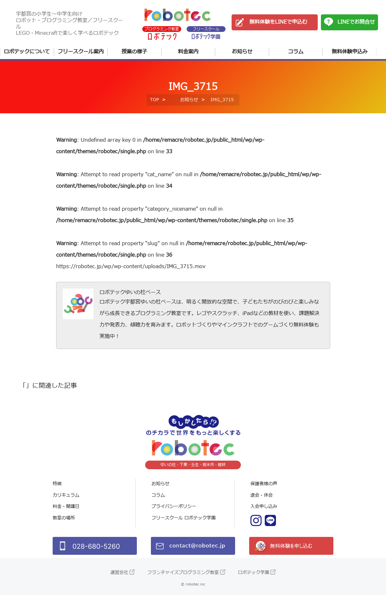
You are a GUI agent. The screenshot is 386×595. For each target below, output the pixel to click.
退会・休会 (261, 495)
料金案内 (188, 52)
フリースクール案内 (81, 52)
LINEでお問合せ (356, 22)
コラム (295, 52)
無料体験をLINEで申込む (278, 22)
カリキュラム (66, 495)
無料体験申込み (349, 52)
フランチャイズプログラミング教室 (183, 572)
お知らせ (242, 52)
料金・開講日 (66, 506)
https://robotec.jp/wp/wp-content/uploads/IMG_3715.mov (130, 266)
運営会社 (119, 572)
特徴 (57, 483)
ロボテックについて (27, 52)
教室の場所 (64, 518)
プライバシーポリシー (174, 506)
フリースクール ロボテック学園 (184, 518)
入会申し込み (263, 506)
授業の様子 (134, 52)
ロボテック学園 (253, 572)
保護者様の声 (263, 483)
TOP (154, 99)
